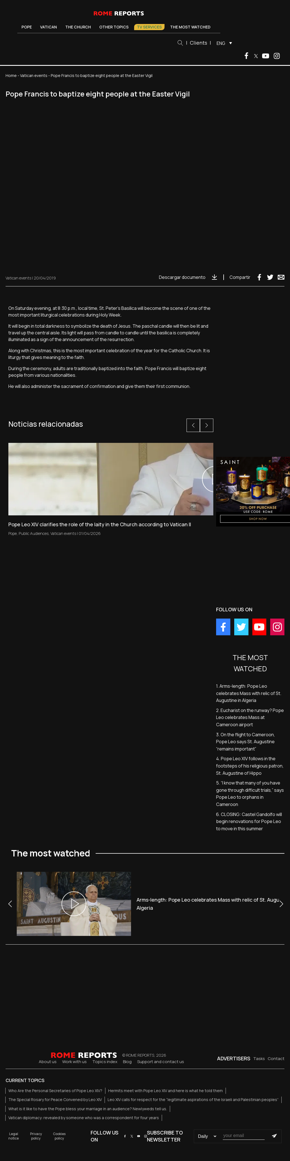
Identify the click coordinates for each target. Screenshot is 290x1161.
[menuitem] (223, 43)
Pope (26, 27)
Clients (198, 42)
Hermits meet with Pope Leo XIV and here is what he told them (165, 1090)
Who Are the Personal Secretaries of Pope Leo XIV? (55, 1090)
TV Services (149, 27)
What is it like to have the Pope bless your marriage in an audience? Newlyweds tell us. (87, 1108)
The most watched (190, 27)
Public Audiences (34, 533)
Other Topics (114, 27)
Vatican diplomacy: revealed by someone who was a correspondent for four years (83, 1117)
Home (11, 75)
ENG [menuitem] (221, 43)
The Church (78, 27)
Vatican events (33, 75)
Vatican (48, 27)
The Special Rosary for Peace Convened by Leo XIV (55, 1099)
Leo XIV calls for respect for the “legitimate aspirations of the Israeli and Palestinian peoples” (193, 1099)
